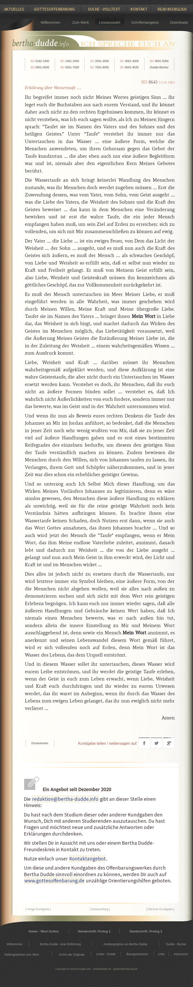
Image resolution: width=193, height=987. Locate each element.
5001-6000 (40, 67)
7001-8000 (99, 67)
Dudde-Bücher (159, 67)
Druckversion (39, 743)
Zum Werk (80, 22)
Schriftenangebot (145, 22)
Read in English (172, 9)
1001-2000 (69, 61)
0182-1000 (40, 61)
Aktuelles (14, 9)
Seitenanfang (99, 909)
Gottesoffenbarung (54, 9)
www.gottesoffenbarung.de (54, 880)
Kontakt (139, 9)
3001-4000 (129, 61)
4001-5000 (159, 61)
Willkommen (50, 22)
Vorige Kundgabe (38, 909)
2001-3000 (99, 61)
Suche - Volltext (104, 9)
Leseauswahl (109, 22)
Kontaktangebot (87, 858)
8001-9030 (129, 67)
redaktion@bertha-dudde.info (65, 799)
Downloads (179, 22)
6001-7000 (69, 67)
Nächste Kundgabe (160, 909)
